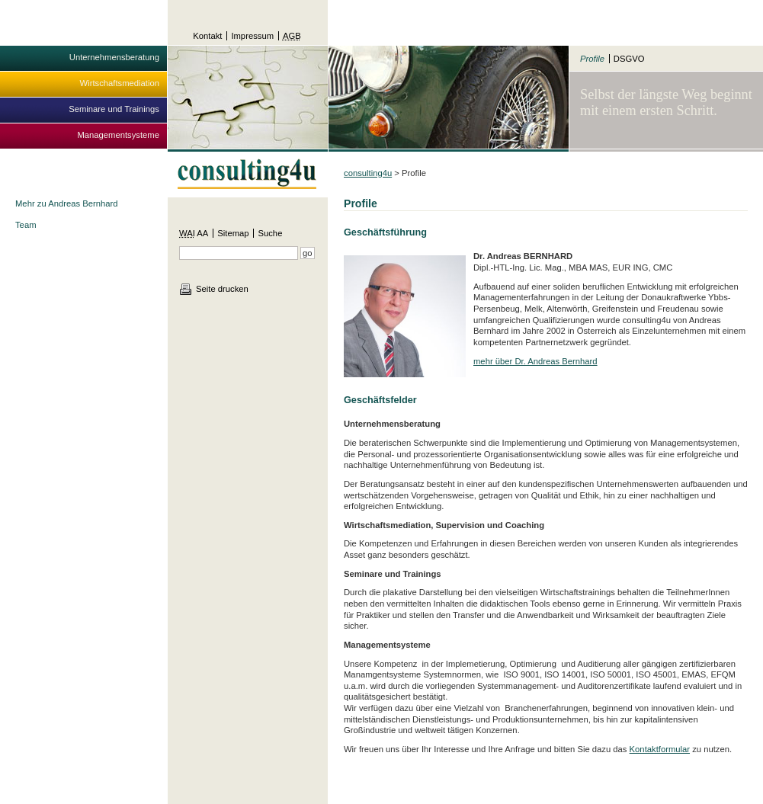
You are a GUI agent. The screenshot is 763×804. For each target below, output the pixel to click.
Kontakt (207, 35)
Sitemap (232, 233)
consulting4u (368, 173)
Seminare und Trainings (114, 109)
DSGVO (629, 58)
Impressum (252, 35)
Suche (270, 233)
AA (193, 233)
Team (26, 224)
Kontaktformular (660, 749)
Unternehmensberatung (114, 57)
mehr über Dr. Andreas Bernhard (535, 361)
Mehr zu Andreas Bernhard (66, 203)
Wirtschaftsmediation (119, 83)
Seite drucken (222, 288)
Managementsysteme (118, 134)
